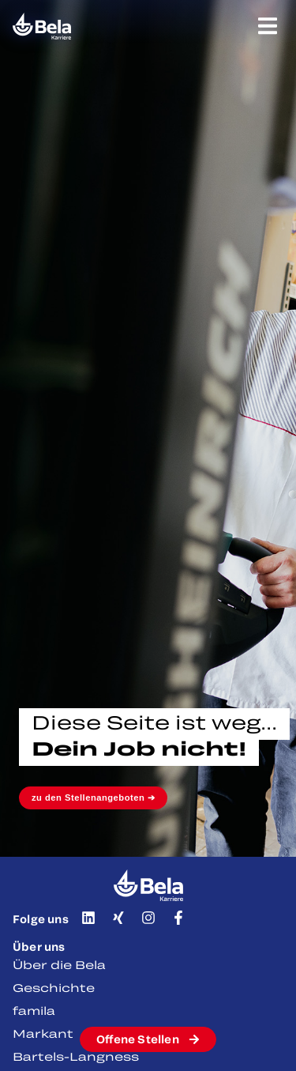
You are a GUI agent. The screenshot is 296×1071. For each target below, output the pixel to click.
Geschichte (54, 987)
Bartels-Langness (76, 1056)
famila (34, 1010)
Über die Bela (59, 964)
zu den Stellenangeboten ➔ (93, 797)
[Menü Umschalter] (267, 25)
